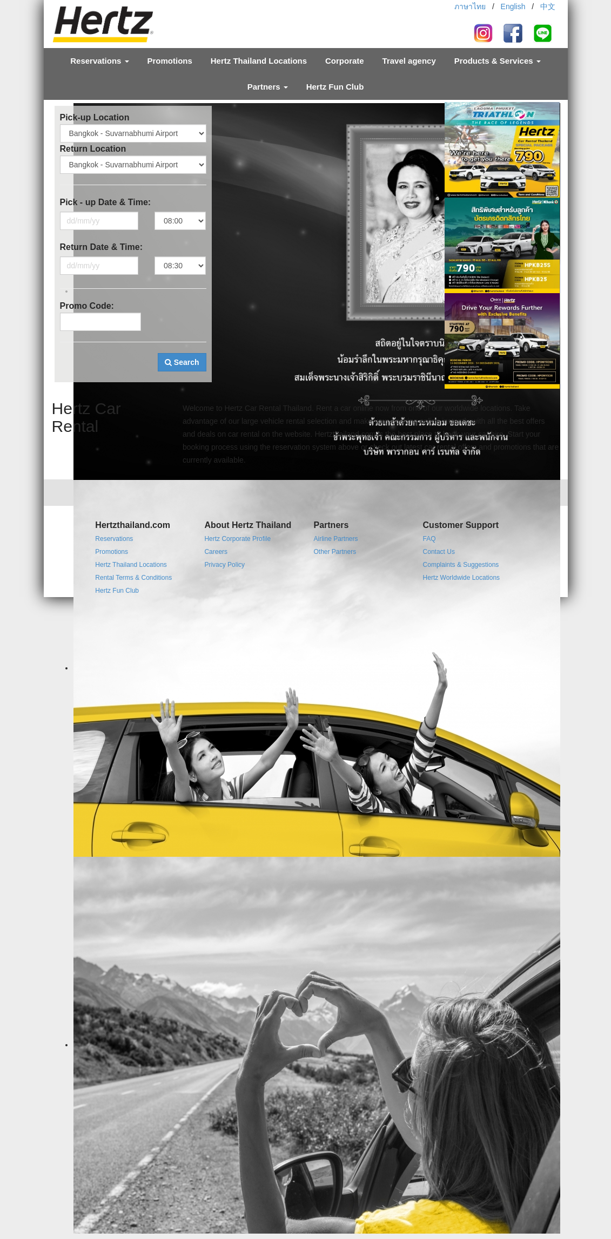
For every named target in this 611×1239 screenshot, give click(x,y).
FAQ (429, 539)
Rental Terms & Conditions (133, 577)
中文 (547, 6)
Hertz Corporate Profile (237, 539)
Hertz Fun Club (335, 86)
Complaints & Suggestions (461, 564)
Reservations (99, 60)
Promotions (169, 60)
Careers (215, 552)
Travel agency (409, 60)
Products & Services (497, 60)
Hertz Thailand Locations (259, 60)
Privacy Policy (224, 564)
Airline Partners (335, 539)
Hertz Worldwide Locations (461, 577)
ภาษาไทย (470, 6)
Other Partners (334, 552)
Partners (267, 86)
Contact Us (439, 552)
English (513, 6)
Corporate (344, 60)
